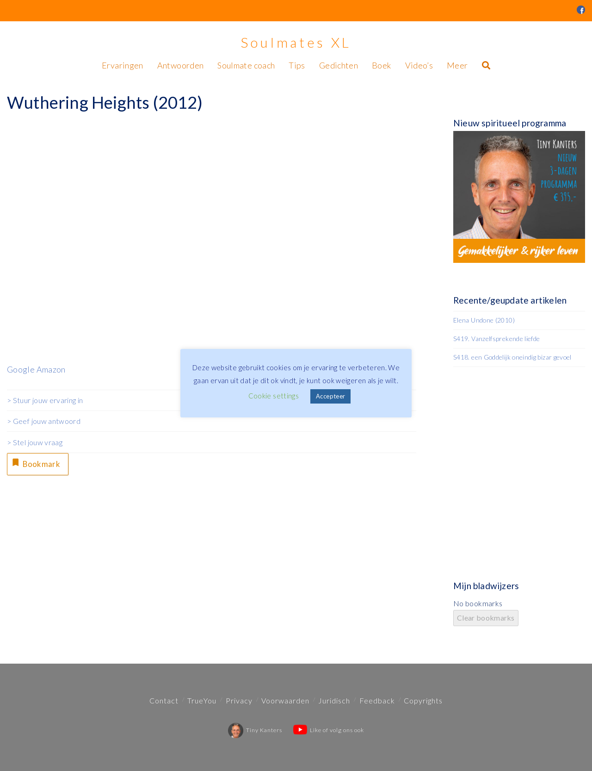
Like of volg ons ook (328, 730)
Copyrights (423, 700)
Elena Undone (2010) (484, 320)
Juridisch (334, 700)
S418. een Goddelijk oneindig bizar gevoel (512, 357)
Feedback (377, 700)
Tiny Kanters (255, 730)
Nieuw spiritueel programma (509, 123)
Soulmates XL (296, 42)
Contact (164, 700)
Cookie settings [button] (273, 396)
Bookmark (36, 464)
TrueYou (201, 700)
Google (21, 369)
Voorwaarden (285, 700)
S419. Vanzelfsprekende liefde (496, 338)
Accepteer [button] (330, 396)
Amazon (51, 369)
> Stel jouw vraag (34, 442)
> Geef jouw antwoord (43, 421)
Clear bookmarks (486, 617)
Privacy (239, 700)
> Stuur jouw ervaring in (45, 400)
